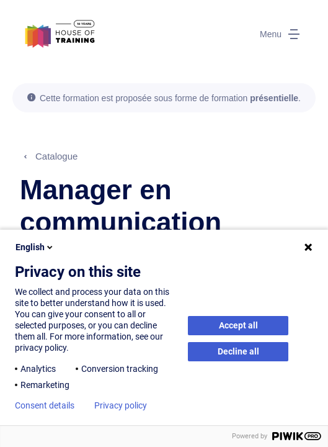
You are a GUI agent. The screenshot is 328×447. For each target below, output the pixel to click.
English (35, 247)
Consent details (44, 405)
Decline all (238, 351)
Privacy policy (120, 405)
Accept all (238, 325)
